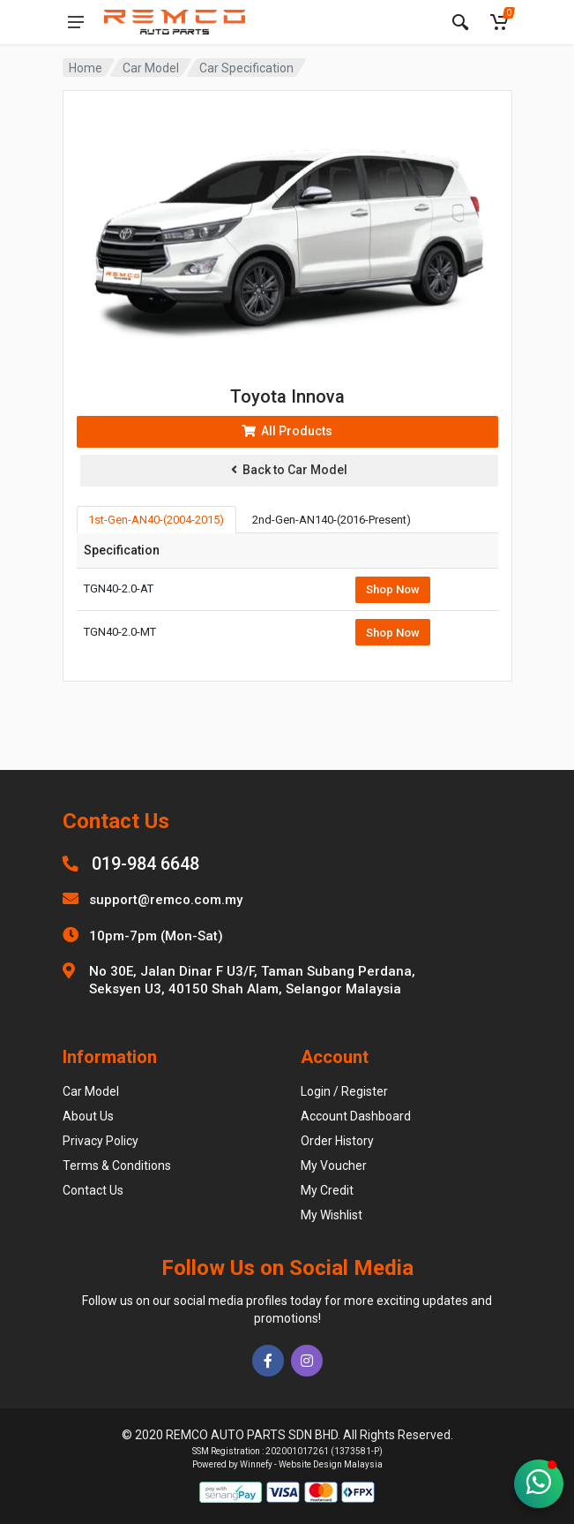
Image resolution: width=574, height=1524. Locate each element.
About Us (88, 1116)
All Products (287, 431)
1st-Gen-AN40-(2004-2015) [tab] (156, 519)
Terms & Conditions (117, 1165)
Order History (337, 1141)
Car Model (151, 68)
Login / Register (344, 1091)
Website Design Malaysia (331, 1464)
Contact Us (93, 1190)
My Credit (327, 1190)
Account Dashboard (356, 1116)
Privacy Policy (100, 1141)
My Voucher (334, 1165)
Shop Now (393, 589)
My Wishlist (331, 1215)
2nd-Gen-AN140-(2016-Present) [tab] (331, 519)
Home (85, 68)
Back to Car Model (289, 470)
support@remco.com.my (165, 900)
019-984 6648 (145, 863)
